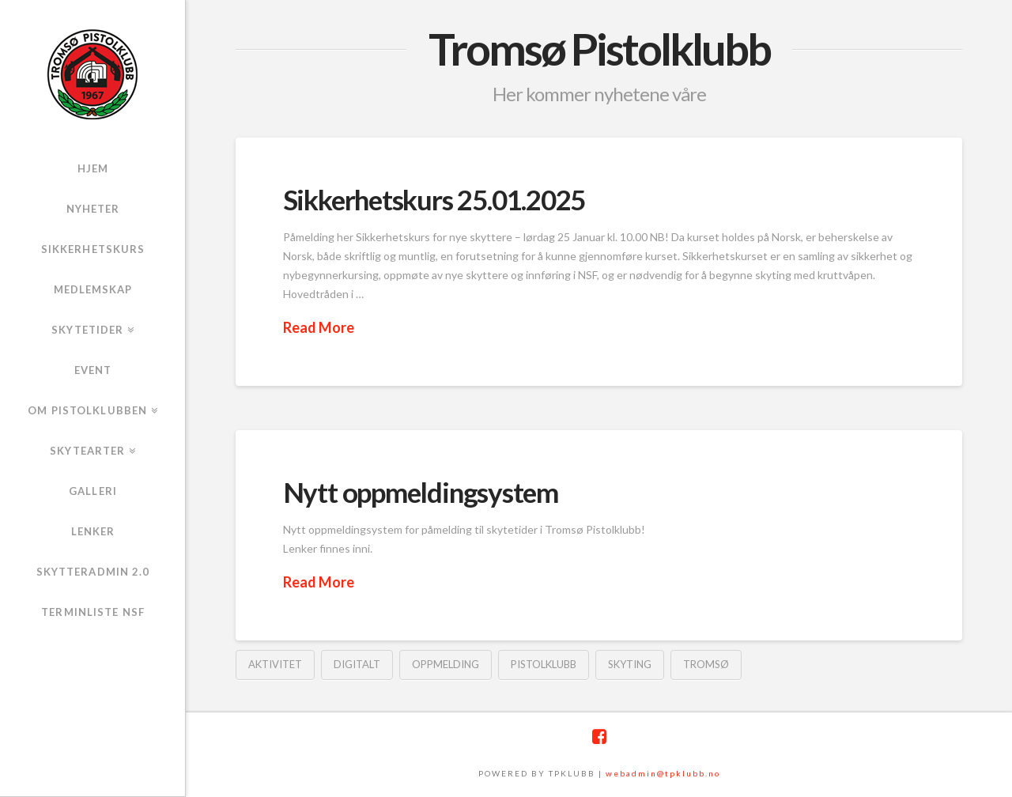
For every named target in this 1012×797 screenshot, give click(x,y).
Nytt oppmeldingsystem (420, 491)
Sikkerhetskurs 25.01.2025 (434, 199)
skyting (629, 664)
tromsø (706, 664)
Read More (318, 327)
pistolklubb (543, 664)
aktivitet (275, 664)
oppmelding (445, 664)
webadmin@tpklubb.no (663, 773)
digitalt (357, 664)
